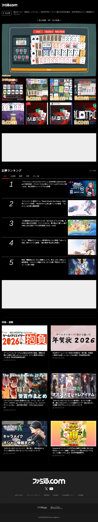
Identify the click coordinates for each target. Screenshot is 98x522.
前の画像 (42, 20)
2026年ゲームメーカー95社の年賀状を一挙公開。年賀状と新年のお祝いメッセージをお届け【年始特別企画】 (73, 354)
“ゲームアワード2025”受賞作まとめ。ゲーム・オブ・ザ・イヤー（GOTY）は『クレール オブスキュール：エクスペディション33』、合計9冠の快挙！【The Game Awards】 (24, 404)
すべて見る (92, 170)
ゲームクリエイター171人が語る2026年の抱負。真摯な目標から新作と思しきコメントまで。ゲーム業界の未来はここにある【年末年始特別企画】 (24, 355)
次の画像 (55, 20)
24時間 (12, 176)
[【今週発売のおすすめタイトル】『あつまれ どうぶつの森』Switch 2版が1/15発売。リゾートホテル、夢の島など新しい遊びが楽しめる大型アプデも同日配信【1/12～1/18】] (82, 228)
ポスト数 (36, 176)
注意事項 (55, 495)
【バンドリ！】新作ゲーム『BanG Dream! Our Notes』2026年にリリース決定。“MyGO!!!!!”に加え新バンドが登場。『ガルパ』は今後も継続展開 (44, 203)
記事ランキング (11, 170)
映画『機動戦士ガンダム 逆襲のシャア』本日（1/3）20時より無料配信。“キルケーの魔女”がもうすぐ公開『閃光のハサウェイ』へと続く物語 (44, 262)
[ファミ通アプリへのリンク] (42, 507)
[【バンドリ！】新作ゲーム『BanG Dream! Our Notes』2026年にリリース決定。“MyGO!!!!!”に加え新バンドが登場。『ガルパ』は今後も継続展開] (82, 208)
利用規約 (46, 495)
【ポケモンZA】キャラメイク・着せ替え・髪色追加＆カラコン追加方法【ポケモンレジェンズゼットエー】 (24, 449)
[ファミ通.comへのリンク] (9, 5)
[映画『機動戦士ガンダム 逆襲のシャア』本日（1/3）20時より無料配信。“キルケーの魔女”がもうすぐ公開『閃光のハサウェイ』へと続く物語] (82, 267)
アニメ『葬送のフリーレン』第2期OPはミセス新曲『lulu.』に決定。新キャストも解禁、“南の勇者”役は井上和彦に (44, 241)
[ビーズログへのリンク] (57, 507)
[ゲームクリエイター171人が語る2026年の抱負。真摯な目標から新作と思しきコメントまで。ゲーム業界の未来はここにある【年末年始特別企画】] (24, 338)
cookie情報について (68, 495)
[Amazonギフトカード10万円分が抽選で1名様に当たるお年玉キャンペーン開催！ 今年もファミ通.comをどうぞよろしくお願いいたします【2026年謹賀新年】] (73, 433)
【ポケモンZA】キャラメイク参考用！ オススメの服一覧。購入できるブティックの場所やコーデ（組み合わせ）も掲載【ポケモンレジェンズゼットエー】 (73, 403)
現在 (5, 176)
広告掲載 (80, 495)
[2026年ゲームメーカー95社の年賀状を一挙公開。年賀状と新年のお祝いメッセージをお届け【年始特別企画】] (73, 338)
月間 (27, 176)
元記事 (6, 13)
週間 (20, 176)
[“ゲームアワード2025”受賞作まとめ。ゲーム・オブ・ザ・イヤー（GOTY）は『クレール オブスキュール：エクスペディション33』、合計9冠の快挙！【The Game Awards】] (24, 386)
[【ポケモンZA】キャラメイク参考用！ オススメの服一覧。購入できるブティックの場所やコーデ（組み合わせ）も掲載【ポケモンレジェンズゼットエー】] (73, 386)
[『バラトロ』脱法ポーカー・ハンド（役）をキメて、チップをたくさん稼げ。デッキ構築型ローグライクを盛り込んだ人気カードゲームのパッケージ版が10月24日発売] (13, 89)
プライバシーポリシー (33, 495)
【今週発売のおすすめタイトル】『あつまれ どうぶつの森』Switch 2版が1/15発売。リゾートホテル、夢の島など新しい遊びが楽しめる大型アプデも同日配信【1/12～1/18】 (44, 223)
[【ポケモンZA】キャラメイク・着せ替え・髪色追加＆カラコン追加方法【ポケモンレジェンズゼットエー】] (24, 433)
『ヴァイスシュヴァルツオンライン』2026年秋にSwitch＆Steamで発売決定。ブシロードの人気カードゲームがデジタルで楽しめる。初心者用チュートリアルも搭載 (44, 184)
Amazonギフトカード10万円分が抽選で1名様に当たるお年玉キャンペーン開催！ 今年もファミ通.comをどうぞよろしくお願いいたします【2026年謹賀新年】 (73, 450)
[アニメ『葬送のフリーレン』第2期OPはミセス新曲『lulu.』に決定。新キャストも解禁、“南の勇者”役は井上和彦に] (82, 247)
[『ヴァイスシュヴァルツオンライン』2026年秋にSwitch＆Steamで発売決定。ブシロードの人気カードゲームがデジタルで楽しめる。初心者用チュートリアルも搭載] (82, 188)
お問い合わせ (19, 495)
